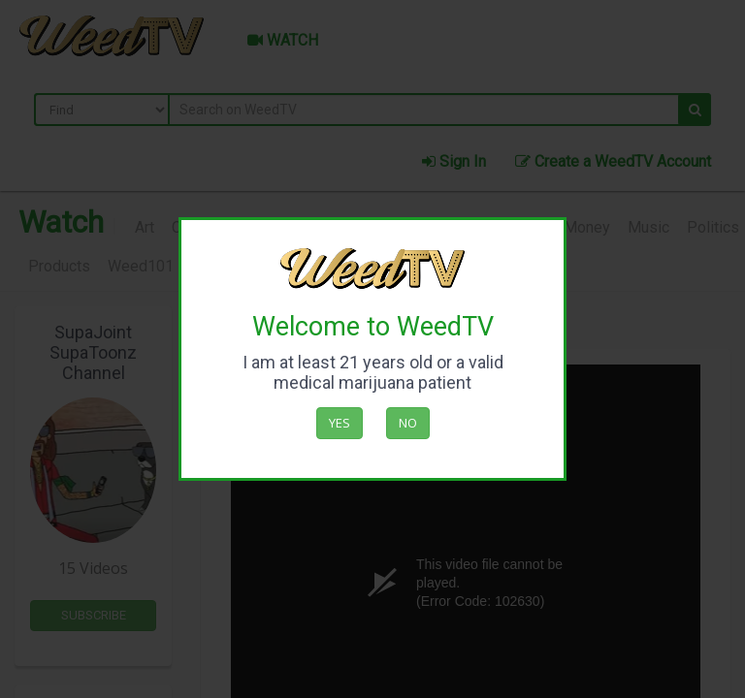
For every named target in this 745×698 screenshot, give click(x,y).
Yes (339, 422)
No (408, 422)
